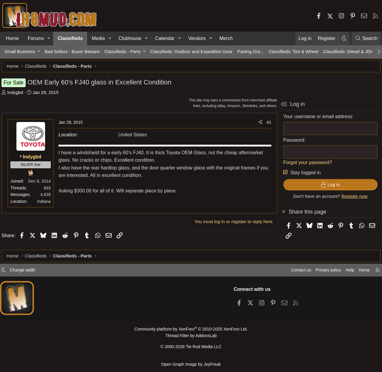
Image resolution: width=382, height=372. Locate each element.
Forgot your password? (304, 165)
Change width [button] (28, 272)
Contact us (292, 272)
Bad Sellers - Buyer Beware (72, 51)
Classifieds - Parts (122, 51)
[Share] (257, 125)
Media (98, 38)
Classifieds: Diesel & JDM (348, 51)
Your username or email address (314, 119)
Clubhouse (129, 38)
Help (344, 272)
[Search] (366, 38)
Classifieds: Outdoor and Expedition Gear (191, 51)
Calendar (165, 38)
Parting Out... (250, 51)
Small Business (19, 51)
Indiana (47, 204)
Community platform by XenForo (191, 331)
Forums (36, 38)
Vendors (197, 38)
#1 (266, 125)
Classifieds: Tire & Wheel (293, 51)
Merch (225, 38)
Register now (351, 199)
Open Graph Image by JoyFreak (191, 364)
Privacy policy (321, 272)
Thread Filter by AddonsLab (191, 338)
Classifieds (70, 38)
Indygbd (18, 95)
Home (12, 38)
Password (290, 143)
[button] (48, 38)
